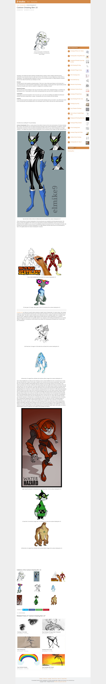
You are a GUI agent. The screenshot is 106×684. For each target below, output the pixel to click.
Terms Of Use (54, 678)
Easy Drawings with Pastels (48, 667)
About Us (59, 678)
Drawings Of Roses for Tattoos (77, 51)
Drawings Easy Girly (75, 103)
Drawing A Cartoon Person (76, 89)
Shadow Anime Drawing (76, 137)
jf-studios (21, 1)
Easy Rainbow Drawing (22, 667)
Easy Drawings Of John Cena (77, 98)
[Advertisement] (41, 21)
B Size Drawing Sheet (75, 127)
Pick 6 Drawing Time (75, 74)
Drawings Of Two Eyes (22, 632)
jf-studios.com (20, 312)
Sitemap (40, 678)
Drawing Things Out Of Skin (77, 132)
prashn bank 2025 (63, 681)
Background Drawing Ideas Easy (78, 118)
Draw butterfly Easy (75, 79)
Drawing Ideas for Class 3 (76, 142)
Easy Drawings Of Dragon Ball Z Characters (51, 632)
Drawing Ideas (34, 1)
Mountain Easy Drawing (76, 84)
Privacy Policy (64, 678)
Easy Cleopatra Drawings (76, 108)
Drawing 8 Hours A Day (47, 649)
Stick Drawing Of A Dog (76, 65)
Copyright (49, 678)
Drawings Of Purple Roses (76, 94)
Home (28, 1)
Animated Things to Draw (76, 70)
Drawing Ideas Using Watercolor (78, 55)
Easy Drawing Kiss (21, 649)
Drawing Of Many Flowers (76, 122)
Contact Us (45, 678)
